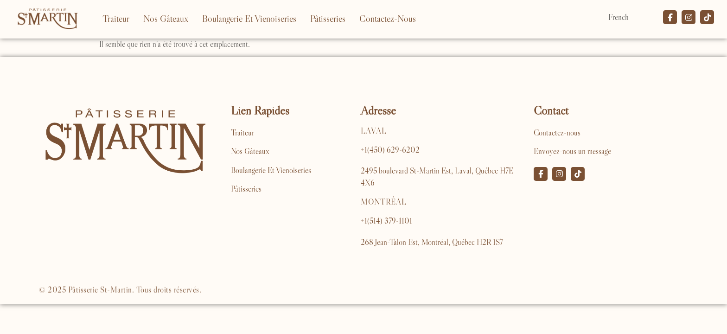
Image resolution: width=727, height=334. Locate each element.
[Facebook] (541, 174)
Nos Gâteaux (165, 18)
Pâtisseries (327, 18)
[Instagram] (559, 174)
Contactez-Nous (387, 18)
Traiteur (115, 18)
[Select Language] (631, 18)
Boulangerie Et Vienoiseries (249, 18)
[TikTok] (578, 174)
